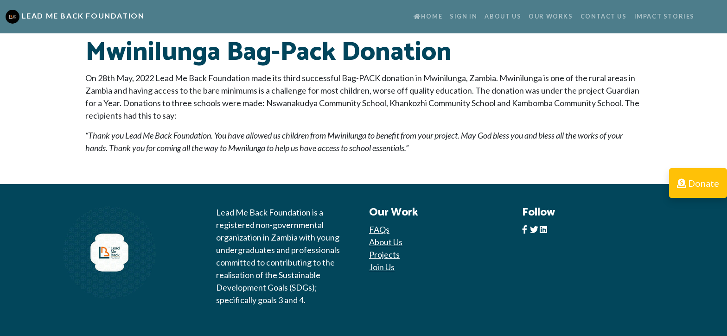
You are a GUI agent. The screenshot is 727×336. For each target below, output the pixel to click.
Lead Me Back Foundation (75, 17)
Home (428, 16)
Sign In (463, 16)
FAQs (379, 229)
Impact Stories (664, 16)
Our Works (551, 16)
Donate (698, 183)
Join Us (382, 267)
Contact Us (603, 16)
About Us (503, 16)
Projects (384, 254)
